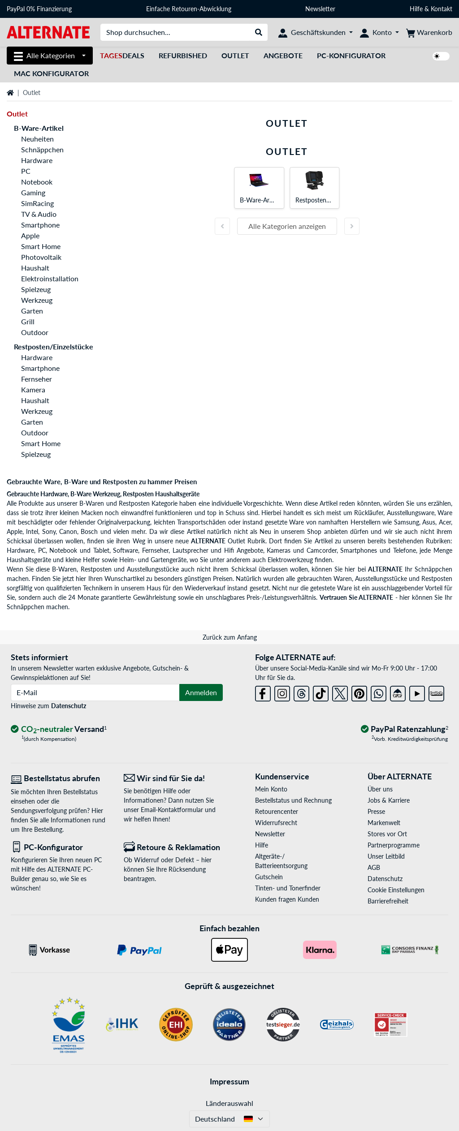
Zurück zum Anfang (230, 637)
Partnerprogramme (394, 845)
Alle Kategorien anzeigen (287, 226)
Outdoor (34, 332)
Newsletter (320, 9)
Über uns (380, 789)
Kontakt (441, 9)
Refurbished (183, 55)
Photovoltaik (41, 257)
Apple (30, 235)
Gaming (33, 192)
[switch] (441, 56)
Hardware (36, 160)
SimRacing (37, 203)
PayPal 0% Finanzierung (39, 9)
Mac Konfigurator (51, 73)
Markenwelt (384, 822)
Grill (28, 321)
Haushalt (35, 267)
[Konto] (379, 32)
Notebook (36, 181)
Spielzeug (36, 289)
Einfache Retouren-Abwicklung (188, 9)
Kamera (33, 389)
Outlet (235, 55)
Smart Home (41, 246)
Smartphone (40, 224)
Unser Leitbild (386, 856)
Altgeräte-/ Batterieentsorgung (281, 860)
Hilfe (416, 9)
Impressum (229, 1081)
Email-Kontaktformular (172, 809)
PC (25, 171)
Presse (376, 811)
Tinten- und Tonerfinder (287, 888)
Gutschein (269, 877)
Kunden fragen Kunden (287, 899)
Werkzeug (36, 300)
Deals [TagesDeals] (122, 55)
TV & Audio (38, 214)
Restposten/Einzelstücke (53, 346)
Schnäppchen (42, 149)
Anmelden (201, 692)
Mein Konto (271, 789)
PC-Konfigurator (351, 55)
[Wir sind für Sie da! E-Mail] (173, 778)
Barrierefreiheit (388, 901)
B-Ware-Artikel (39, 128)
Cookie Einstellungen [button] (396, 890)
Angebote (283, 55)
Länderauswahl (229, 1103)
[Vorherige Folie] (222, 226)
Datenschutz (68, 706)
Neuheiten (37, 138)
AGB (374, 867)
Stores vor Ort (387, 834)
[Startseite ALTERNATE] (48, 31)
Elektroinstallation (49, 278)
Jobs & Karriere (389, 800)
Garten (32, 310)
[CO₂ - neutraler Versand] (59, 729)
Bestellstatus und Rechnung (293, 800)
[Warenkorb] (429, 32)
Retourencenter (276, 811)
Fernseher (36, 378)
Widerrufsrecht (276, 822)
